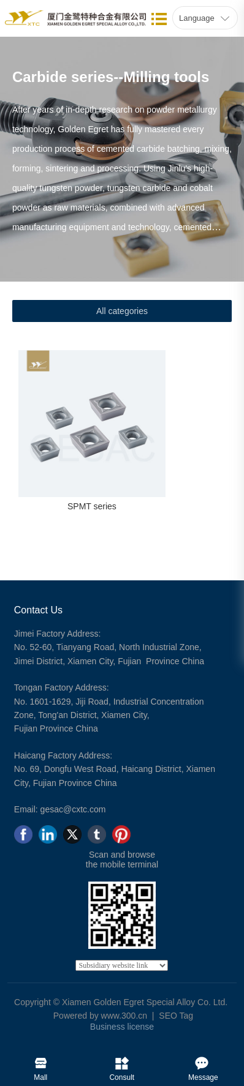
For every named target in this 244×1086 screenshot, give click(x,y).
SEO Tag (176, 1015)
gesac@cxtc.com (73, 809)
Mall (40, 1060)
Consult (121, 1060)
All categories (122, 311)
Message (203, 1060)
